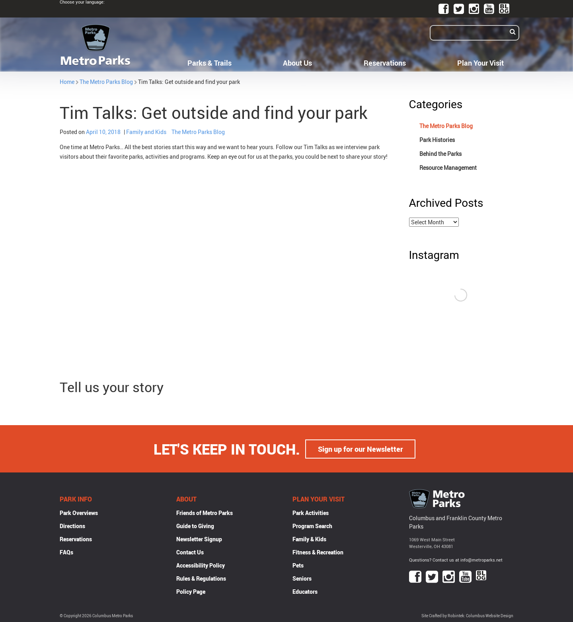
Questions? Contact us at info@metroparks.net (456, 559)
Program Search (312, 525)
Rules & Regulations (201, 578)
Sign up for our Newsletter (360, 448)
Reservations (385, 63)
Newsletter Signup (199, 538)
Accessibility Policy (200, 565)
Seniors (302, 578)
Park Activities (310, 512)
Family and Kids (146, 132)
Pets (298, 565)
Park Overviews (79, 512)
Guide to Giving (195, 525)
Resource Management (448, 167)
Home (67, 82)
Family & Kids (309, 538)
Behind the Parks (440, 153)
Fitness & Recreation (317, 552)
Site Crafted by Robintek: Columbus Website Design (467, 615)
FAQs (66, 552)
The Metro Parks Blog (106, 82)
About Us (297, 63)
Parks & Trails (209, 63)
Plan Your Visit (480, 63)
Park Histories (437, 140)
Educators (305, 591)
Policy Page (190, 591)
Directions (72, 525)
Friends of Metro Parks (204, 512)
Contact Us (190, 552)
